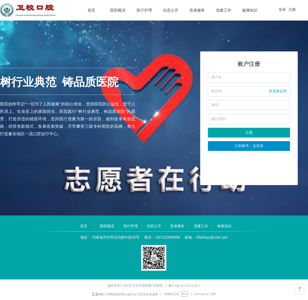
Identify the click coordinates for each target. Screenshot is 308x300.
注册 (249, 132)
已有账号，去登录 (249, 146)
